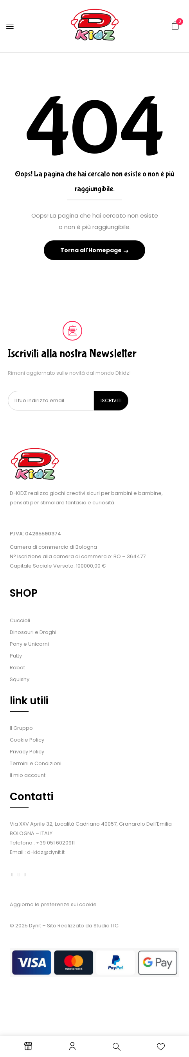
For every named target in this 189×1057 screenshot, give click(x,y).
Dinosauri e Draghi (33, 632)
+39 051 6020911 (55, 842)
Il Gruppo (21, 728)
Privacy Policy (27, 751)
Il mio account (27, 775)
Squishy (19, 679)
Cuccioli (20, 620)
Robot (17, 667)
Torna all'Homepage (91, 250)
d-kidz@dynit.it (46, 852)
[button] (175, 25)
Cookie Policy (27, 740)
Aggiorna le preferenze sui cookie (53, 904)
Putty (16, 655)
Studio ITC (106, 925)
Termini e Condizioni (35, 763)
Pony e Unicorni (29, 644)
